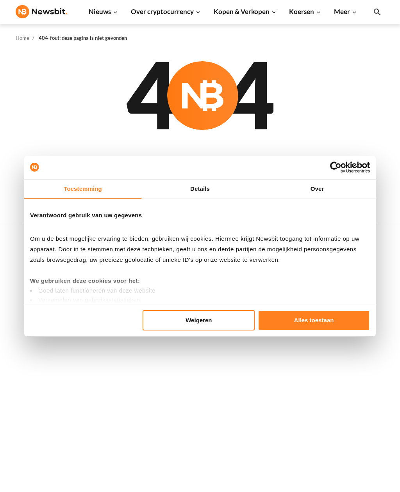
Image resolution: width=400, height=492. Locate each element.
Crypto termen (201, 346)
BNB (271, 421)
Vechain (275, 395)
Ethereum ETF (200, 439)
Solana (273, 356)
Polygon (275, 382)
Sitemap (153, 479)
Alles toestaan (314, 320)
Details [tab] (200, 188)
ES (43, 367)
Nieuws (100, 11)
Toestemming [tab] (83, 188)
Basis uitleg (197, 371)
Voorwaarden (365, 424)
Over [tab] (317, 188)
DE (19, 367)
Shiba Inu (277, 369)
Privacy (358, 397)
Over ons (360, 385)
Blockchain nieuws (122, 369)
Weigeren (199, 320)
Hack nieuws (115, 421)
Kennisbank (197, 358)
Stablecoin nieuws (122, 382)
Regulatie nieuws (121, 395)
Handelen (194, 385)
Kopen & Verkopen (242, 11)
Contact (358, 371)
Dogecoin (277, 343)
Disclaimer (362, 410)
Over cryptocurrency (162, 11)
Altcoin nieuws (117, 356)
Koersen (301, 11)
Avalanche (278, 408)
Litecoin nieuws (119, 343)
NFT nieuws (114, 408)
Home (22, 38)
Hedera (274, 434)
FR (31, 367)
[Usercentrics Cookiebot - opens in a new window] (336, 167)
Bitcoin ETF (197, 426)
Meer (342, 11)
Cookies (358, 436)
